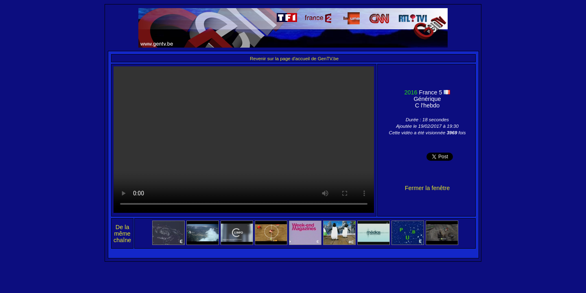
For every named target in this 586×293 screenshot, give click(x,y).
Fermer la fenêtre (427, 188)
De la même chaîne (122, 233)
